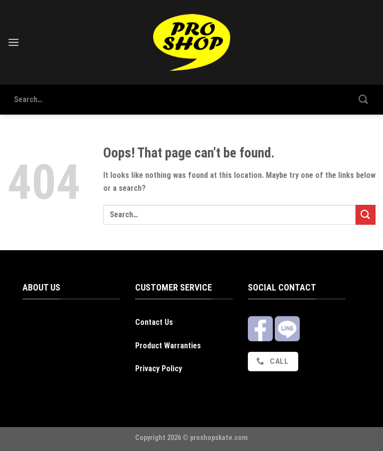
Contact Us (154, 322)
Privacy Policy (158, 368)
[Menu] (13, 42)
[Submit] (364, 99)
